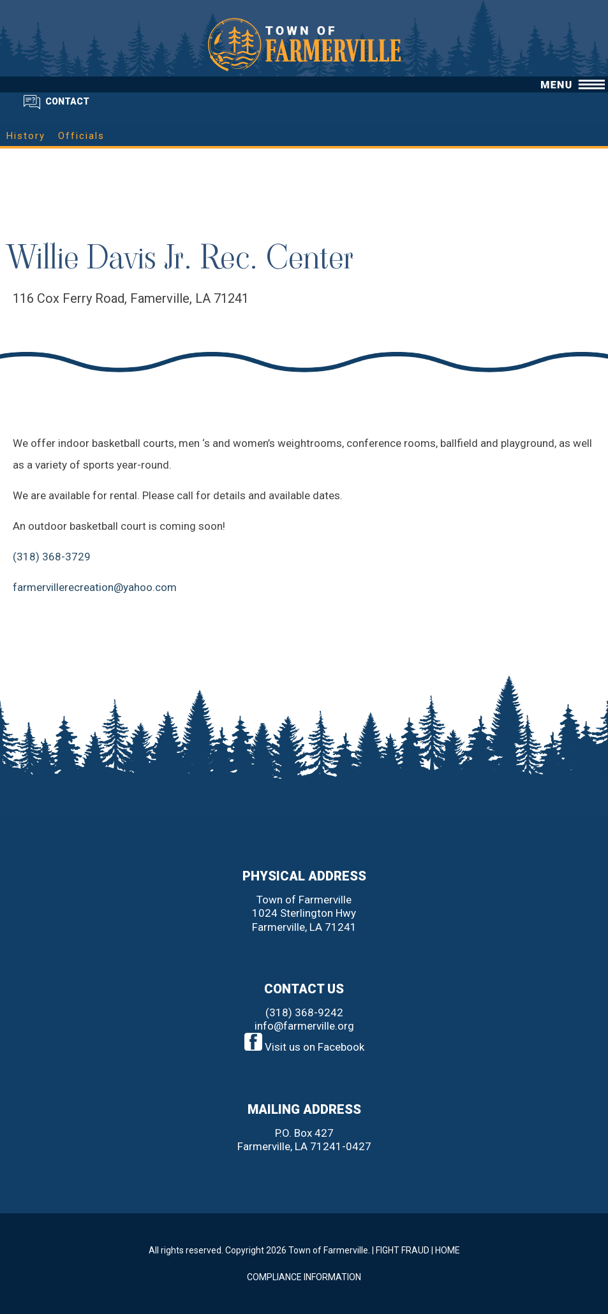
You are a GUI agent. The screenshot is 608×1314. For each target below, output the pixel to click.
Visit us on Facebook (304, 1046)
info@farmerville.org (304, 1025)
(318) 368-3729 (52, 556)
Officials (81, 136)
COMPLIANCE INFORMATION (304, 1277)
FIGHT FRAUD (402, 1250)
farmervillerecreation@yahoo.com (95, 587)
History (25, 136)
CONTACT (67, 101)
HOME (447, 1250)
